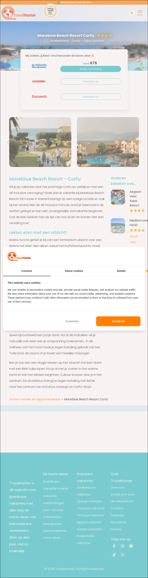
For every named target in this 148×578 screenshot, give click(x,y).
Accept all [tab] (118, 321)
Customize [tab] (72, 321)
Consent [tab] (26, 270)
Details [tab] (121, 270)
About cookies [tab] (74, 270)
